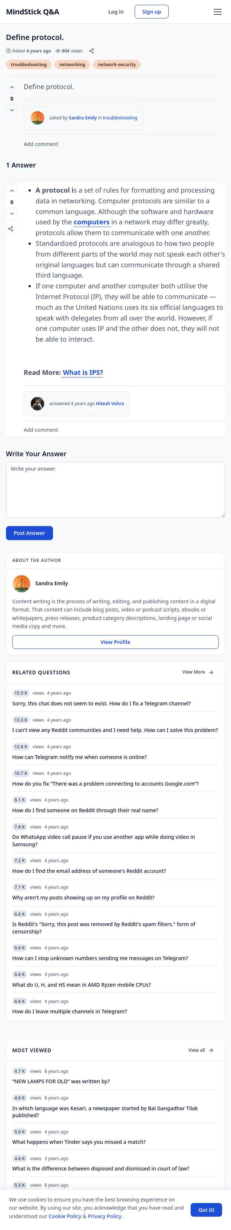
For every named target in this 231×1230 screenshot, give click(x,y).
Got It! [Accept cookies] (206, 1209)
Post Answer (29, 532)
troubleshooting (29, 64)
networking (72, 64)
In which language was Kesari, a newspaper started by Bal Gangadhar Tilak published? (105, 1112)
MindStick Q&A (32, 12)
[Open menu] (217, 11)
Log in (116, 11)
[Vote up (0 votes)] (12, 87)
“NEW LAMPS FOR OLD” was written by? (61, 1081)
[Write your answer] (115, 490)
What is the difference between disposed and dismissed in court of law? (100, 1168)
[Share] (91, 50)
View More (198, 672)
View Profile (115, 642)
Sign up (151, 11)
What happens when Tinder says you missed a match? (79, 1141)
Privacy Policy (104, 1216)
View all (201, 1050)
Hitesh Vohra (110, 403)
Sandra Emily (83, 118)
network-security (117, 64)
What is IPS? (82, 372)
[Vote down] (12, 110)
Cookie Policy (65, 1216)
